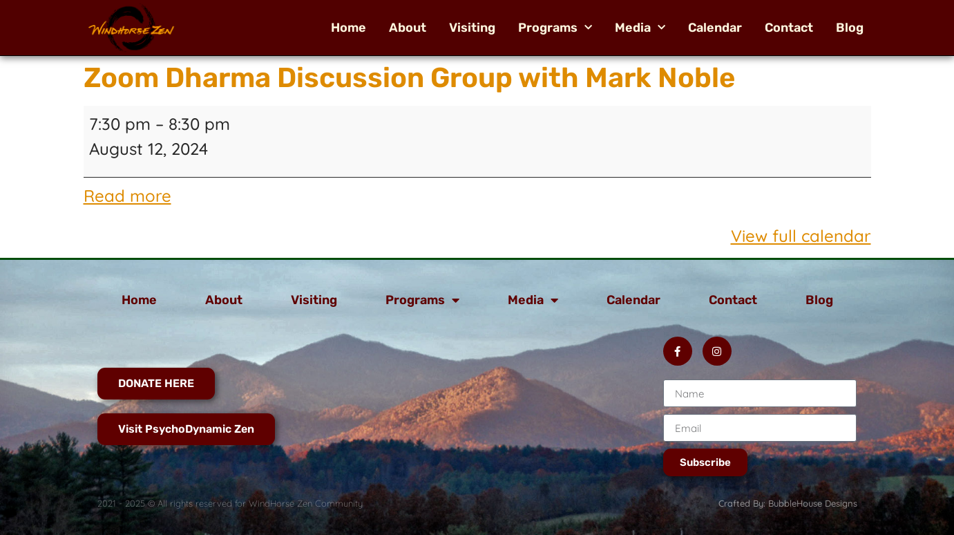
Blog (850, 28)
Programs (555, 28)
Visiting (472, 28)
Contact (789, 28)
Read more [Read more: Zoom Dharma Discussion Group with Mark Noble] (127, 195)
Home (348, 28)
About (407, 28)
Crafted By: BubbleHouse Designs (787, 503)
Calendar (715, 28)
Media (640, 28)
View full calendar (801, 235)
